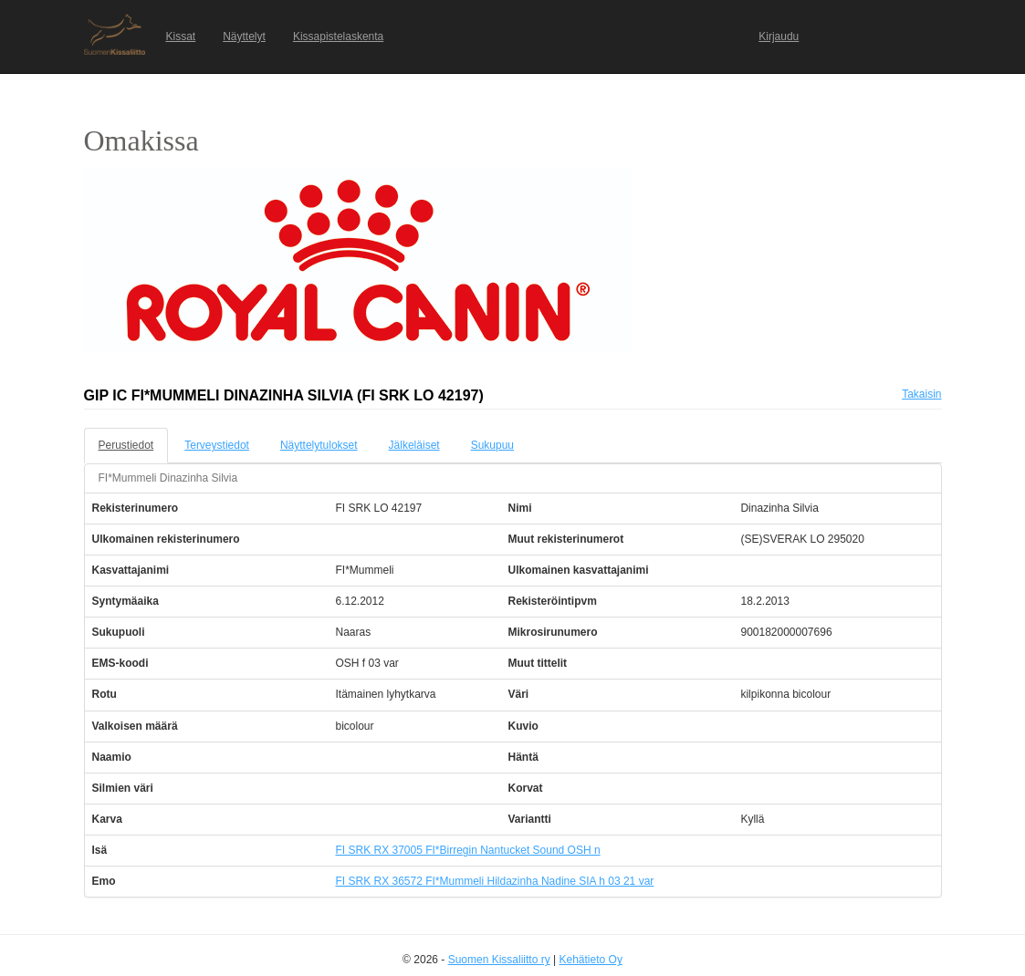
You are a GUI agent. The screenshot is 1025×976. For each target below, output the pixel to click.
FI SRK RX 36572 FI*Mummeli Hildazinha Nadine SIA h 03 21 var (494, 881)
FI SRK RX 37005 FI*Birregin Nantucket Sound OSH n (467, 850)
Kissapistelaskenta (338, 36)
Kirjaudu (778, 36)
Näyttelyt (244, 36)
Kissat (181, 36)
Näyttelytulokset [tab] (319, 445)
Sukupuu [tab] (492, 445)
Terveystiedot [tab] (216, 445)
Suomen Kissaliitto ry (499, 959)
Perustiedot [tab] (126, 445)
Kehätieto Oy (591, 959)
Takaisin (921, 394)
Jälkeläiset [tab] (414, 445)
